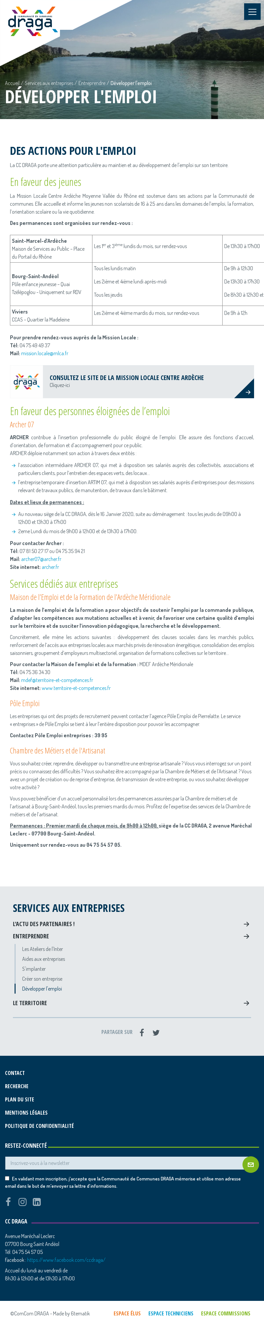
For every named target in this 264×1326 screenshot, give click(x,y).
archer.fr (50, 567)
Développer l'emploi (42, 988)
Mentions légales (26, 1112)
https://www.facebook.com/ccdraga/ (66, 1260)
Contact (15, 1073)
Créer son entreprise (42, 978)
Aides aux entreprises (43, 959)
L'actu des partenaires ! (44, 924)
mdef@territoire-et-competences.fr (57, 680)
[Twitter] (156, 1032)
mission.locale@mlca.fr (44, 353)
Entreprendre (92, 83)
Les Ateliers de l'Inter (42, 949)
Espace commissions (225, 1313)
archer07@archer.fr (41, 559)
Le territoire (30, 1003)
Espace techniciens (170, 1313)
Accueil (12, 83)
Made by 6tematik (71, 1313)
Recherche (16, 1086)
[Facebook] (141, 1032)
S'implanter (34, 968)
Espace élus (127, 1313)
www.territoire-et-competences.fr (76, 688)
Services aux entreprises (49, 83)
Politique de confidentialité (39, 1126)
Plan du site (19, 1099)
